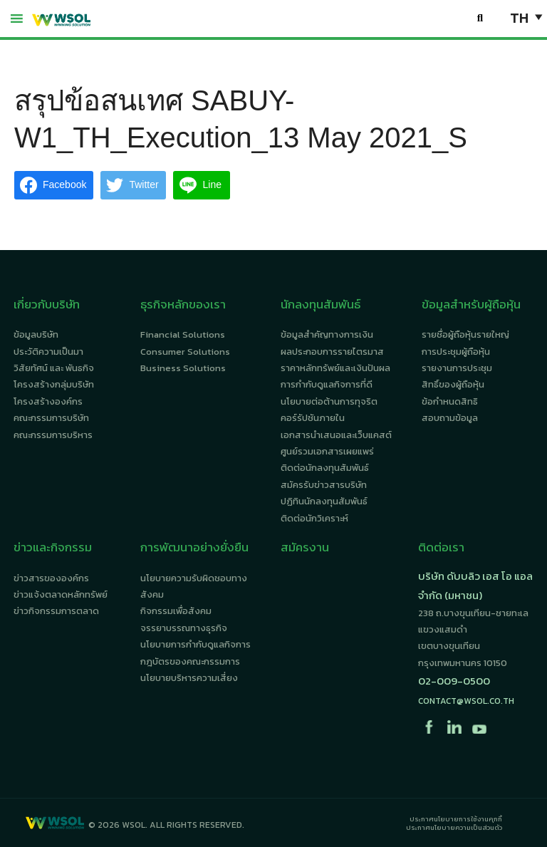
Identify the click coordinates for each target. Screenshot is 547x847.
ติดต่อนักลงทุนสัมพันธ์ (325, 467)
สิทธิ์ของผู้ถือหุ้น (453, 384)
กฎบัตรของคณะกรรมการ (190, 661)
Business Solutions (183, 368)
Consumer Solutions (185, 351)
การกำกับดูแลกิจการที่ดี (327, 384)
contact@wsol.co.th (466, 701)
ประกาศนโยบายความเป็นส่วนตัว (454, 828)
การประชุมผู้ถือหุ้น (456, 351)
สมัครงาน (305, 547)
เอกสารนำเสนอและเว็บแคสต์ (336, 435)
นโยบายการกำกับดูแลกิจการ (195, 644)
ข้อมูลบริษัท (36, 334)
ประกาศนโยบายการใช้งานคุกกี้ (456, 819)
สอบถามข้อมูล (450, 418)
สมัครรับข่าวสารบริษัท (324, 485)
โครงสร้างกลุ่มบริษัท (54, 384)
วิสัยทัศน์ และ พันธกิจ (54, 368)
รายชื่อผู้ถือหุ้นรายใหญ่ (465, 334)
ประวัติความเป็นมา (48, 351)
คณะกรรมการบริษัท (51, 418)
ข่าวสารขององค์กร (51, 578)
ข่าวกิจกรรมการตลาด (56, 611)
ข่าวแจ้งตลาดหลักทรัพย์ (61, 594)
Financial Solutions (182, 334)
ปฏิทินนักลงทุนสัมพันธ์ (324, 501)
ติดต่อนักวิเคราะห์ (314, 518)
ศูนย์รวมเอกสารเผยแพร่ (327, 451)
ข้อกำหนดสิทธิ (450, 401)
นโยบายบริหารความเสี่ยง (189, 678)
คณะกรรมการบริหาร (53, 435)
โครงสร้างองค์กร (48, 401)
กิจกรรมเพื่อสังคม (176, 611)
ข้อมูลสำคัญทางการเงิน (327, 334)
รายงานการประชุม (457, 368)
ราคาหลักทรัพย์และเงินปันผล (335, 368)
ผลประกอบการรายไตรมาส (332, 351)
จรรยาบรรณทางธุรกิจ (183, 628)
